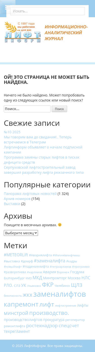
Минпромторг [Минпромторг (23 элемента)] (55, 277)
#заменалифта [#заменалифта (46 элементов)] (49, 261)
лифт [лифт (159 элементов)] (46, 304)
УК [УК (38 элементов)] (23, 285)
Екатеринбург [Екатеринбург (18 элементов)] (14, 278)
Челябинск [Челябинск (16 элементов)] (62, 286)
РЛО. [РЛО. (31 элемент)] (8, 285)
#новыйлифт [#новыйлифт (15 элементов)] (13, 266)
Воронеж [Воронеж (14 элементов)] (63, 272)
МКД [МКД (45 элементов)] (37, 277)
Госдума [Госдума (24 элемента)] (77, 271)
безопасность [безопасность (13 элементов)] (13, 295)
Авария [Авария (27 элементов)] (49, 271)
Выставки (12, 203)
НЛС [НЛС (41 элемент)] (85, 278)
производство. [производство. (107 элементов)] (49, 312)
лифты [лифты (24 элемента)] (82, 305)
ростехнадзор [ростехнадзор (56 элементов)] (42, 325)
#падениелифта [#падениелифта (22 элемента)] (36, 266)
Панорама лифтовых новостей (30, 193)
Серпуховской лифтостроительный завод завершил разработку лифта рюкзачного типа (44, 170)
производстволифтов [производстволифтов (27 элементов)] (23, 319)
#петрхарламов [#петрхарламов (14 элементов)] (60, 266)
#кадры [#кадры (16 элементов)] (71, 261)
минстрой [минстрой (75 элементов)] (16, 312)
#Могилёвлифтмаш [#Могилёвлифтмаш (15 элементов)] (66, 255)
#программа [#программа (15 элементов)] (81, 266)
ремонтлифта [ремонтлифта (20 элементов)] (14, 326)
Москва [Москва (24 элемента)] (74, 277)
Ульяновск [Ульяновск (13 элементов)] (34, 286)
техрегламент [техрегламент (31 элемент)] (17, 331)
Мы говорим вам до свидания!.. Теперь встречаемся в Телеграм (38, 139)
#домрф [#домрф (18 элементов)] (27, 261)
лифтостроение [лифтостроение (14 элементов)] (65, 305)
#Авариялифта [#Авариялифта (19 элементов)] (40, 255)
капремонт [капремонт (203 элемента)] (21, 304)
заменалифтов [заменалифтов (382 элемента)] (59, 294)
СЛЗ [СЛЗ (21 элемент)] (17, 285)
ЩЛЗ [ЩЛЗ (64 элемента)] (76, 285)
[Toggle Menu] (7, 7)
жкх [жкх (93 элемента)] (27, 294)
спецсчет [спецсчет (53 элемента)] (69, 325)
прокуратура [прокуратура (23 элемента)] (53, 319)
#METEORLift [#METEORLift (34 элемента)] (16, 255)
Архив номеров (17, 198)
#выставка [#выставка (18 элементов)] (12, 261)
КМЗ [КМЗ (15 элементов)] (29, 278)
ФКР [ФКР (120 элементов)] (48, 285)
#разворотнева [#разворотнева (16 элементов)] (15, 272)
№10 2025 (12, 132)
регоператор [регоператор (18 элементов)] (75, 320)
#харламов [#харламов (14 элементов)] (34, 272)
